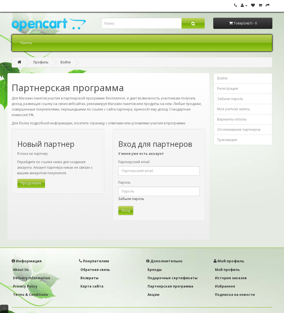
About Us (21, 269)
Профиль (41, 62)
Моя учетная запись (233, 109)
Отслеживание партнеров (238, 129)
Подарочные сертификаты (172, 278)
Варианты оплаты (232, 119)
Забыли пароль (131, 198)
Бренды (155, 269)
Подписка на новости (235, 294)
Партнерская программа (170, 286)
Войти (65, 62)
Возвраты (89, 278)
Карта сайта (91, 286)
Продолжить (31, 183)
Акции (153, 294)
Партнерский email (133, 162)
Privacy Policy (25, 286)
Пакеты (26, 42)
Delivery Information (31, 278)
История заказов (231, 278)
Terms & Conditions (30, 294)
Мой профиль (227, 269)
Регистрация (227, 88)
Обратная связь (95, 269)
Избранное (225, 286)
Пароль (124, 182)
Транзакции (227, 139)
